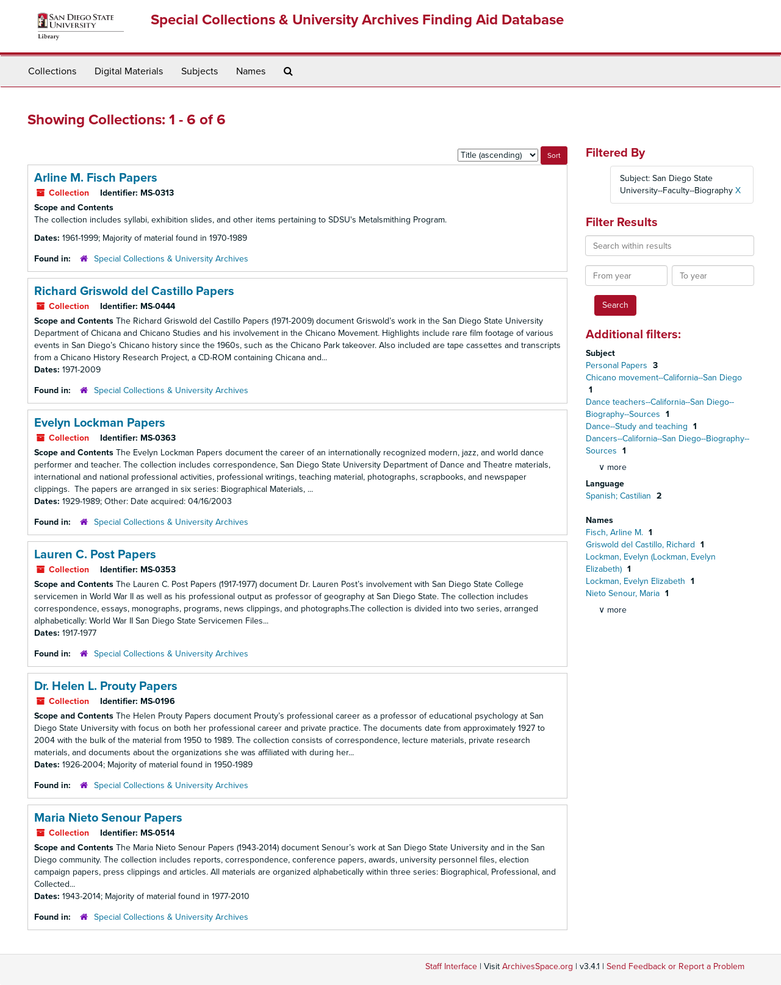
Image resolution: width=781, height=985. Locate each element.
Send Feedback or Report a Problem (675, 966)
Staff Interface (451, 966)
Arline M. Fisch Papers (95, 178)
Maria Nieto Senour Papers (108, 818)
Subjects (199, 71)
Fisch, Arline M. (616, 532)
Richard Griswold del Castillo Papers (134, 291)
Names (250, 71)
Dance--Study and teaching (638, 426)
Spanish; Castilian (619, 496)
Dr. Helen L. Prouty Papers (106, 686)
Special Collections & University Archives (171, 259)
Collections (52, 71)
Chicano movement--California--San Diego (664, 377)
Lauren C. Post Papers (95, 554)
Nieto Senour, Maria (624, 593)
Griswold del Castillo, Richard (641, 544)
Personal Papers (618, 365)
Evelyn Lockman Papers (99, 423)
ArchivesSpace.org (537, 966)
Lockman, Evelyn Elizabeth (637, 581)
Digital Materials (129, 71)
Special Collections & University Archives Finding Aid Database (357, 20)
